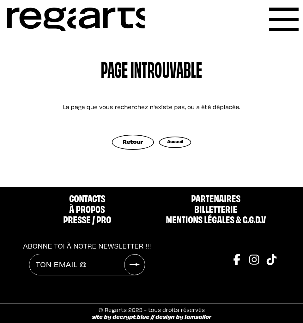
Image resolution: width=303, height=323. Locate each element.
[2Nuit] (105, 291)
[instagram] (254, 247)
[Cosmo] (225, 291)
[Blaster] (180, 291)
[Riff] (142, 291)
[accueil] (76, 19)
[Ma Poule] (271, 291)
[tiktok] (271, 247)
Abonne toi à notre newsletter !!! (87, 233)
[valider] (134, 251)
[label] (283, 19)
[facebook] (236, 247)
